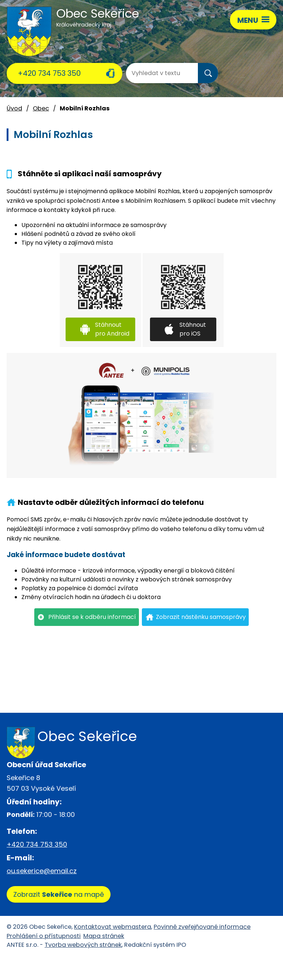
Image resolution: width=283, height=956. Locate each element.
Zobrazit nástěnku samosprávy (201, 617)
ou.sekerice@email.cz (42, 870)
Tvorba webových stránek (83, 945)
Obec (41, 108)
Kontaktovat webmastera (112, 927)
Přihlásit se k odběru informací (92, 617)
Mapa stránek (103, 936)
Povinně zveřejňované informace (202, 927)
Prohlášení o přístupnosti (44, 936)
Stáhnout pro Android (112, 329)
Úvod (14, 108)
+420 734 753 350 (49, 73)
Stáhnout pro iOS (192, 329)
